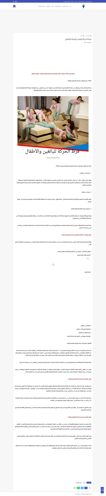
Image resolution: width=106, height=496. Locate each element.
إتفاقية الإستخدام (66, 1)
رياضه (52, 6)
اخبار (70, 6)
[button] (85, 488)
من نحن (76, 1)
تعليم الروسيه (58, 6)
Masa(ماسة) (78, 494)
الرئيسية (88, 36)
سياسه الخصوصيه (81, 1)
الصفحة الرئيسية (89, 1)
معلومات (48, 6)
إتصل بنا (72, 1)
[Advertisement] (53, 21)
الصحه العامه (65, 6)
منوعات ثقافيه (41, 6)
